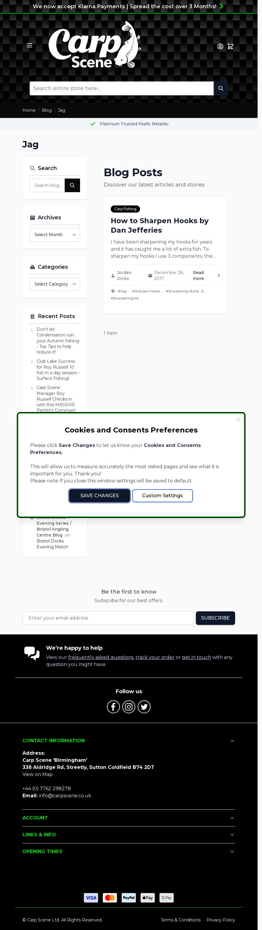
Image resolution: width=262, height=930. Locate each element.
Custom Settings (162, 495)
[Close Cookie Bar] (238, 419)
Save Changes (99, 495)
